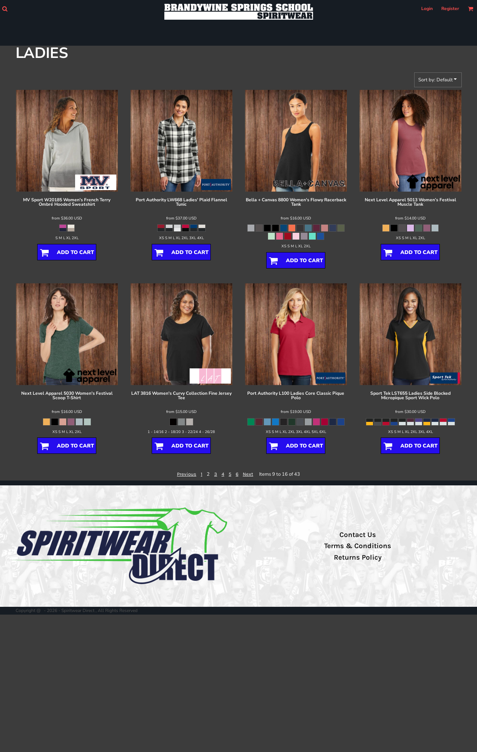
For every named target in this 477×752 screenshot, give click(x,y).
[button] (4, 9)
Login (427, 9)
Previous (186, 474)
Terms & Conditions (357, 546)
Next (248, 474)
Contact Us (357, 535)
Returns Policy (357, 557)
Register (450, 9)
